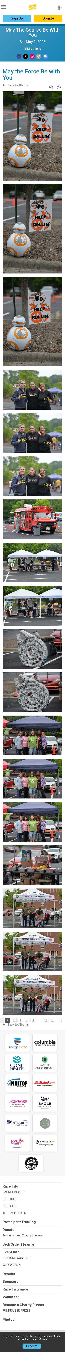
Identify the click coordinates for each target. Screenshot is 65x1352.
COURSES (9, 1206)
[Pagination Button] (59, 1020)
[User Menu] (59, 7)
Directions (34, 48)
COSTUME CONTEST (16, 1258)
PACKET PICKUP (13, 1192)
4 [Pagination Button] (26, 1020)
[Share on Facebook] (18, 56)
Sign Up (17, 18)
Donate (48, 18)
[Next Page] (58, 87)
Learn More (38, 1339)
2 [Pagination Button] (14, 1020)
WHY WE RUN (12, 1264)
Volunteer (11, 1297)
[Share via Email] (38, 56)
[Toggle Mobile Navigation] (3, 7)
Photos (8, 1319)
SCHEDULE (10, 1199)
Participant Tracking (19, 1222)
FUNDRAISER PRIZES (16, 1310)
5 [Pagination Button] (33, 1020)
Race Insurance (15, 1289)
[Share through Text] (45, 56)
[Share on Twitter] (25, 56)
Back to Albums (16, 85)
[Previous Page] (51, 87)
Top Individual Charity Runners (23, 1235)
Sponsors (10, 1281)
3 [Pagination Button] (20, 1020)
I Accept (31, 1346)
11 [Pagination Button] (46, 1020)
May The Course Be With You (33, 32)
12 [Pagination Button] (52, 1020)
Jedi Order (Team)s (19, 1244)
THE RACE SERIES (14, 1213)
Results (9, 1274)
